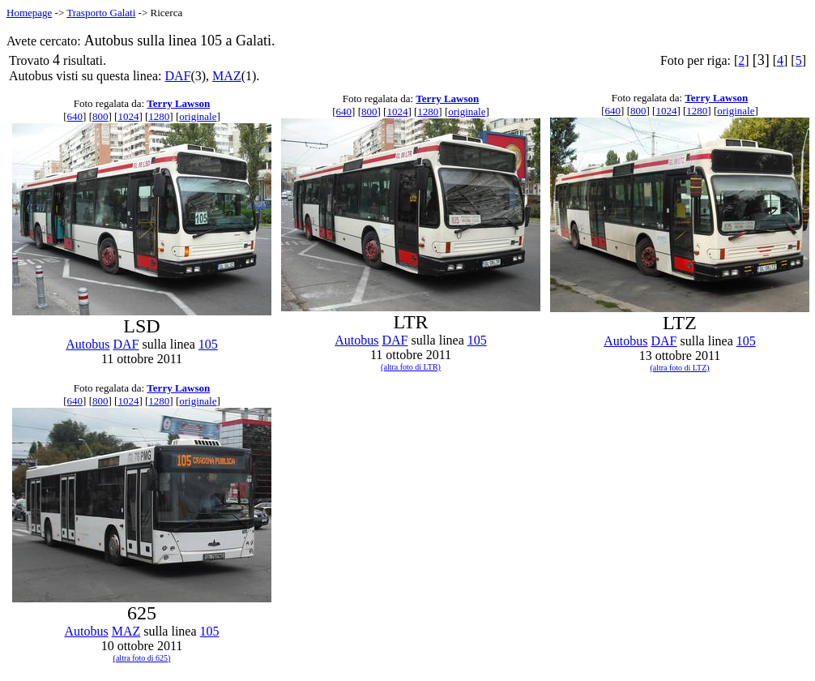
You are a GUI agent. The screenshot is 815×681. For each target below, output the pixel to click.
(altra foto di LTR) (411, 366)
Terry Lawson (178, 103)
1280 (158, 116)
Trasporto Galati (100, 12)
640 (75, 116)
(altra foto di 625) (142, 657)
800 (100, 116)
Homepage (29, 12)
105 (208, 344)
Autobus (87, 344)
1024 (128, 116)
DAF (177, 76)
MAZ (226, 76)
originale (197, 116)
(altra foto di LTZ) (679, 367)
